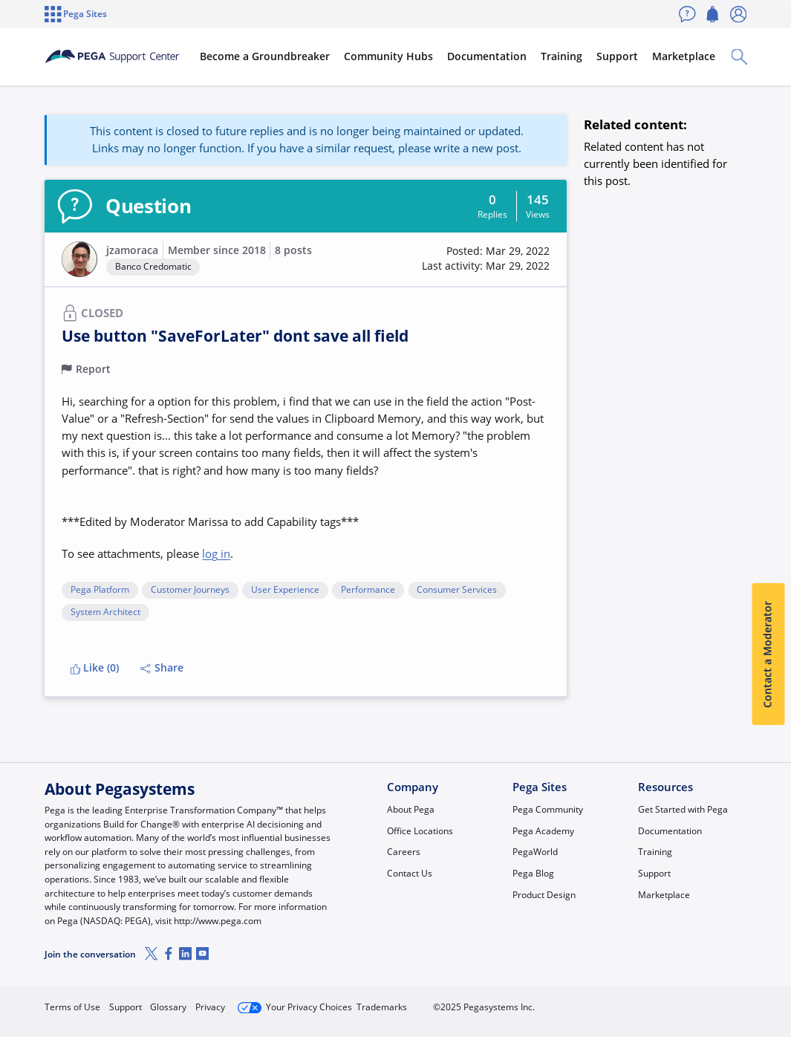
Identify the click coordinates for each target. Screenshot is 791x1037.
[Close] (770, 982)
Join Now (634, 1001)
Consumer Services (457, 590)
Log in (713, 1001)
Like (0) (95, 667)
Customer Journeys (190, 590)
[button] (79, 259)
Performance (368, 590)
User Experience (285, 590)
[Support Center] (128, 56)
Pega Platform (100, 590)
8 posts (293, 250)
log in (216, 553)
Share (161, 667)
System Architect (105, 612)
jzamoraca (132, 250)
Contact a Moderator (768, 654)
